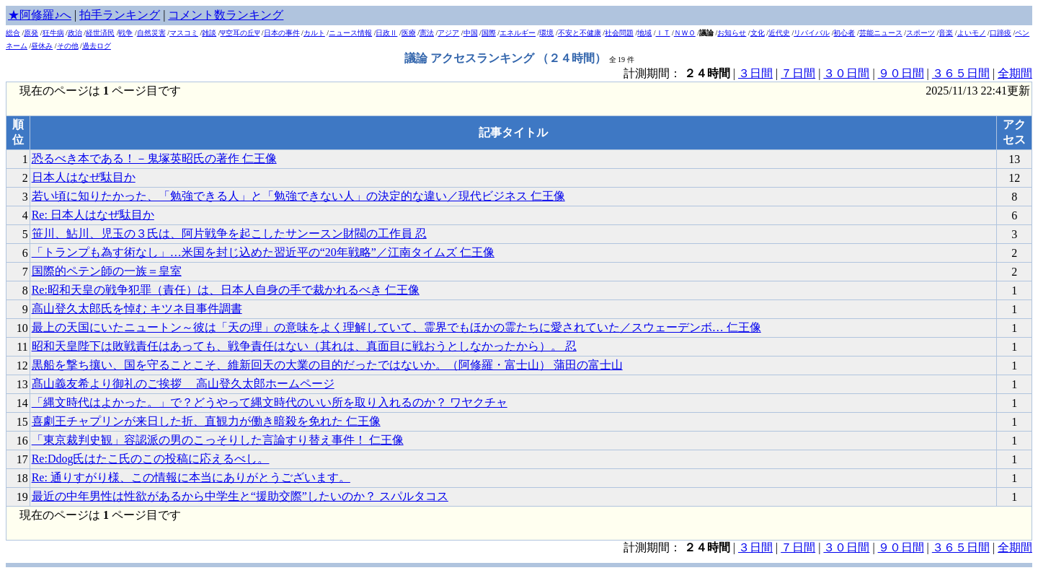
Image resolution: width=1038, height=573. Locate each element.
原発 (31, 33)
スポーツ (920, 33)
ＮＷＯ (685, 33)
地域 (644, 33)
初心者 (844, 33)
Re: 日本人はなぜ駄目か (93, 215)
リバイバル (812, 33)
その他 (68, 46)
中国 (470, 33)
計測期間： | (681, 547)
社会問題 (619, 33)
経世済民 (100, 33)
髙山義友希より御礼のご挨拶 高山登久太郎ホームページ (183, 383)
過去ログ (96, 46)
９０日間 (901, 73)
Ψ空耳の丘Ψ (240, 33)
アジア (448, 33)
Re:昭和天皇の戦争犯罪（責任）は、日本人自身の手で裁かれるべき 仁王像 (226, 290)
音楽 (946, 33)
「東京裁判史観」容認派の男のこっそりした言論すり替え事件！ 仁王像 (218, 440)
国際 (489, 33)
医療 (409, 33)
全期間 (1015, 73)
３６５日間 (961, 73)
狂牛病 (53, 33)
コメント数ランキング (225, 15)
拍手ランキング (119, 15)
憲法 (427, 33)
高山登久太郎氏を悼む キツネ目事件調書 (137, 308)
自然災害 (151, 33)
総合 (13, 33)
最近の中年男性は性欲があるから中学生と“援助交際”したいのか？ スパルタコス (240, 496)
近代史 (779, 33)
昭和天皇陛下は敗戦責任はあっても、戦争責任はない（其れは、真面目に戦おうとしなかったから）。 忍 (304, 346)
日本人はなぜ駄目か (84, 177)
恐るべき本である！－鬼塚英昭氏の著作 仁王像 (154, 158)
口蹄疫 (1000, 33)
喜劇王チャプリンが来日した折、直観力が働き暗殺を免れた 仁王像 (206, 421)
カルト (314, 33)
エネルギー (518, 33)
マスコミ (183, 33)
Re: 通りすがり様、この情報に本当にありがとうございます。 (191, 477)
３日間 (755, 73)
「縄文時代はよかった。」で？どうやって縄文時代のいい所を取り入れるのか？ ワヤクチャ (269, 402)
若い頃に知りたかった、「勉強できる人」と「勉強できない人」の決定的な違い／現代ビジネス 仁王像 (298, 196)
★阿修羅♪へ (39, 15)
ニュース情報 (350, 33)
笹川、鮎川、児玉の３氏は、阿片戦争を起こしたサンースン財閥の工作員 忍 (229, 233)
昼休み (42, 46)
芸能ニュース (880, 33)
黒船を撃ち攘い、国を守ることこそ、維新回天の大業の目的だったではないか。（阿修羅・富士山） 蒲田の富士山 (327, 365)
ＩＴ (663, 33)
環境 (546, 33)
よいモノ (971, 33)
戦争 (125, 33)
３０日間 (846, 73)
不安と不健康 (579, 33)
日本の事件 (282, 33)
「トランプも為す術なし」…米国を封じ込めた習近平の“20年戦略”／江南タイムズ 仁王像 (263, 252)
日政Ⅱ (386, 33)
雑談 (209, 33)
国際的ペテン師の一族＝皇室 (107, 271)
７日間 (798, 73)
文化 (757, 33)
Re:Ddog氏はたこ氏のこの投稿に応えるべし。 (151, 458)
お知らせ (731, 33)
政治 (75, 33)
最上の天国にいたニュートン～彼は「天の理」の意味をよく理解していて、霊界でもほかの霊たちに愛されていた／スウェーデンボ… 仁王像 (396, 327)
